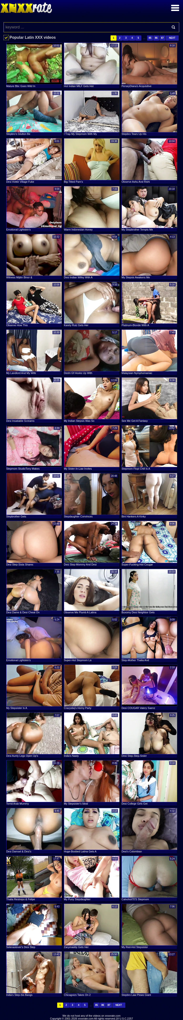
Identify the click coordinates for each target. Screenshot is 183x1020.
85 (150, 38)
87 (162, 38)
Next (172, 38)
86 (156, 38)
